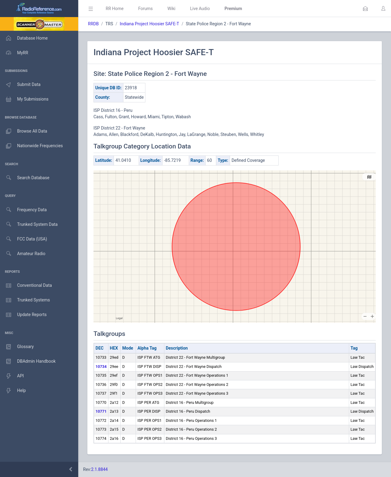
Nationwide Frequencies (31, 146)
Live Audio (200, 8)
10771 (101, 411)
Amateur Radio (23, 253)
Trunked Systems (25, 300)
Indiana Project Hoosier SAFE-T (149, 23)
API (12, 376)
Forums (145, 8)
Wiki (171, 8)
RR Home (114, 8)
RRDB (93, 23)
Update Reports (23, 315)
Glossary (17, 347)
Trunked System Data (29, 224)
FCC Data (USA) (23, 239)
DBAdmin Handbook (28, 361)
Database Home (24, 38)
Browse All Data (23, 131)
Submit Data (20, 84)
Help (13, 390)
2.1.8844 (99, 469)
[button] (365, 8)
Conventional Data (26, 285)
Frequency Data (23, 209)
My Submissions (24, 99)
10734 (101, 366)
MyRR (14, 52)
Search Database (24, 177)
